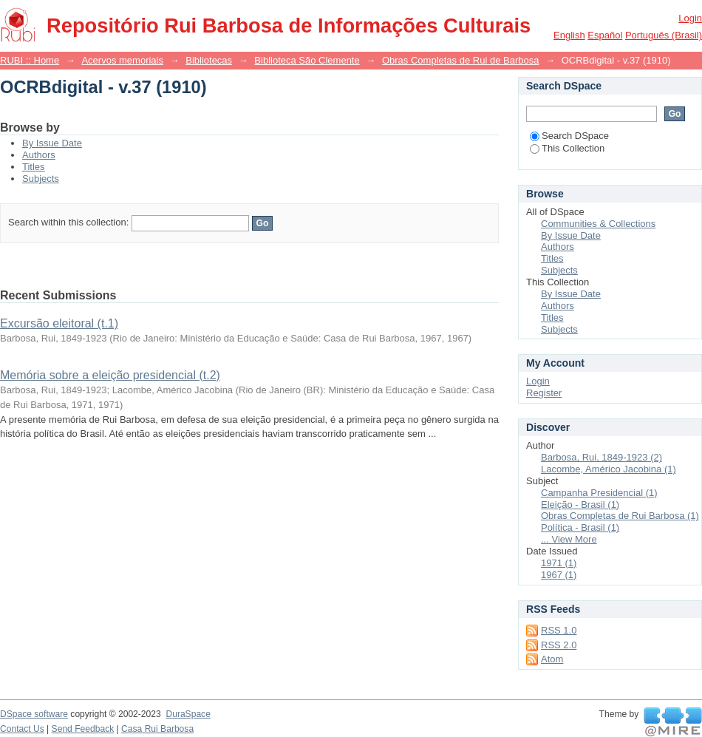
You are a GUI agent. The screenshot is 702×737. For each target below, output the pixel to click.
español (604, 35)
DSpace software (34, 714)
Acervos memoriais (122, 60)
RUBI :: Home (29, 60)
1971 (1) (558, 562)
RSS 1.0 (558, 630)
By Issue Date (52, 143)
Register (544, 392)
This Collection (567, 148)
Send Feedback (83, 729)
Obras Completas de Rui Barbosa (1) (620, 515)
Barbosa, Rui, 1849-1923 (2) (601, 457)
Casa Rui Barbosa (157, 729)
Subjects (40, 178)
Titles (33, 166)
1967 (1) (558, 574)
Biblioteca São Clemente (306, 60)
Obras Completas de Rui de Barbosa (460, 60)
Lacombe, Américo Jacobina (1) (608, 469)
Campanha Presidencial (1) (599, 492)
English (569, 35)
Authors (38, 154)
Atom (552, 659)
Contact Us (22, 729)
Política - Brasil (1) (580, 527)
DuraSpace (188, 714)
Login (690, 18)
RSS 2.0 (558, 645)
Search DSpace (569, 135)
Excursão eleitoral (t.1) (59, 323)
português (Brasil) (663, 35)
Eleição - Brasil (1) (580, 504)
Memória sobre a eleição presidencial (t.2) (110, 375)
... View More (569, 539)
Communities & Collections (598, 223)
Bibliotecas (208, 60)
